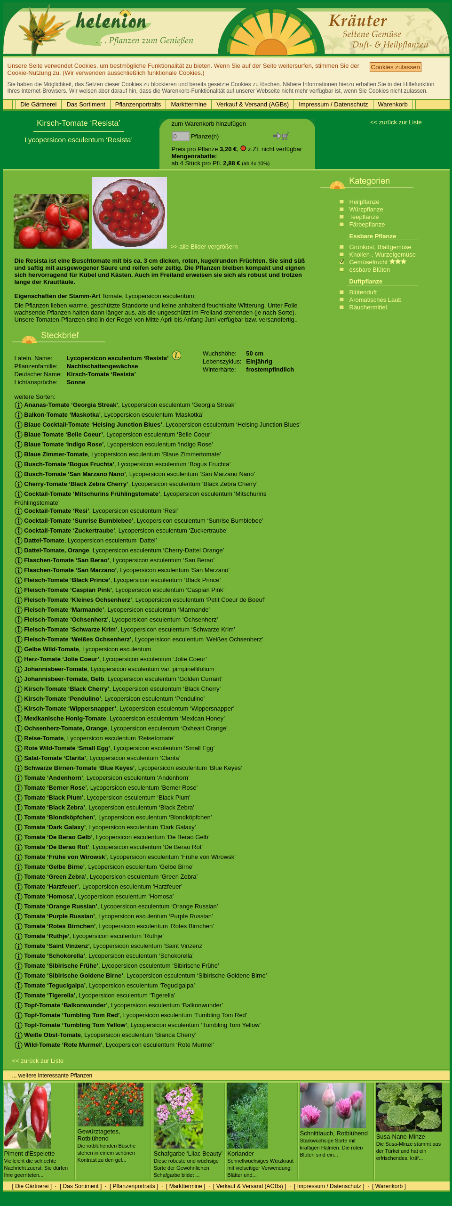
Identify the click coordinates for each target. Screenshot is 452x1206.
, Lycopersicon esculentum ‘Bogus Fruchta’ (123, 464)
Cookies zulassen (395, 67)
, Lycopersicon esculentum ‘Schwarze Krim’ (125, 629)
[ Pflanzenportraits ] (134, 1186)
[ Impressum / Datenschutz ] (329, 1186)
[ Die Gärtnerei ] (32, 1186)
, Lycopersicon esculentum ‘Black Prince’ (118, 579)
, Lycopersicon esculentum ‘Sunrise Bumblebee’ (139, 520)
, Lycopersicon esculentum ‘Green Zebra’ (106, 876)
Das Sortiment (85, 104)
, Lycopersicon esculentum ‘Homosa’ (94, 896)
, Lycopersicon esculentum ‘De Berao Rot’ (109, 846)
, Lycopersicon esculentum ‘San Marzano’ (122, 570)
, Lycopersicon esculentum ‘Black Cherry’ (118, 688)
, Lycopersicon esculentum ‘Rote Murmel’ (114, 1044)
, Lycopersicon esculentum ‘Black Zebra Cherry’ (136, 483)
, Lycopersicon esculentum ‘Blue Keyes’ (129, 767)
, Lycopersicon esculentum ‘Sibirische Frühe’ (117, 965)
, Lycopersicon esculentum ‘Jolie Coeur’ (111, 659)
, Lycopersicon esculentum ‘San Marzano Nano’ (135, 474)
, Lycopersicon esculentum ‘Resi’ (96, 510)
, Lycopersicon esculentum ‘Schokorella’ (104, 955)
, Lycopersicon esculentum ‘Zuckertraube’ (121, 530)
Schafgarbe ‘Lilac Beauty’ (188, 1160)
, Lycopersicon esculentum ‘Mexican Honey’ (120, 718)
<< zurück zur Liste (396, 122)
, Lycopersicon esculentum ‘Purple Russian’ (114, 916)
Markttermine (188, 104)
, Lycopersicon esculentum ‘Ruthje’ (89, 935)
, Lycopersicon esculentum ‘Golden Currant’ (119, 678)
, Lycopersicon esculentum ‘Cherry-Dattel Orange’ (119, 550)
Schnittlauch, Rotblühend (334, 1140)
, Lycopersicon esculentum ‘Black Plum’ (103, 797)
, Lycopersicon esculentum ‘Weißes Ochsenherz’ (139, 639)
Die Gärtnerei (38, 104)
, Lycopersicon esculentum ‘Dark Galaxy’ (105, 827)
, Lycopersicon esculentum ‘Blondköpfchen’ (113, 817)
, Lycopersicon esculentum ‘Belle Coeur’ (113, 434)
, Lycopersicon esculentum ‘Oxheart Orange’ (121, 728)
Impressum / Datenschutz (333, 104)
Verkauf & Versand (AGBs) (252, 104)
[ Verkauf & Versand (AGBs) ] (249, 1186)
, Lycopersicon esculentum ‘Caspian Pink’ (120, 589)
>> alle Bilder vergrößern (204, 246)
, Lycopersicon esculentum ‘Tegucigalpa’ (105, 985)
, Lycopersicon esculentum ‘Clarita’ (98, 757)
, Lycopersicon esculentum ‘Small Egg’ (115, 748)
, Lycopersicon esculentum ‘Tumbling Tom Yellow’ (138, 1024)
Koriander (260, 1160)
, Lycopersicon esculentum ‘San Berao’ (115, 560)
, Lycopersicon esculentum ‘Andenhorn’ (102, 777)
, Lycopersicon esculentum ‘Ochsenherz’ (116, 619)
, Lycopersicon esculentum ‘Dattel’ (86, 540)
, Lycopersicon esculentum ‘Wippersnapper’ (125, 708)
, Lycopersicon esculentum (83, 649)
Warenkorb (393, 104)
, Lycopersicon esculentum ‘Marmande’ (112, 609)
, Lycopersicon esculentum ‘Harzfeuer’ (99, 886)
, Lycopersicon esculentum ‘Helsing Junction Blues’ (158, 424)
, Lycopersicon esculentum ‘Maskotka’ (109, 414)
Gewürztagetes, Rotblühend (110, 1142)
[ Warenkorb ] (389, 1186)
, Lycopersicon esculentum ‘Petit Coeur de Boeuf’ (140, 599)
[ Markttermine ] (185, 1186)
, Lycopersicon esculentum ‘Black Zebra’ (105, 807)
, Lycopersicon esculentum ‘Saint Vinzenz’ (109, 945)
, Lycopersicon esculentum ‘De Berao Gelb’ (112, 837)
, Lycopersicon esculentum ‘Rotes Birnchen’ (114, 926)
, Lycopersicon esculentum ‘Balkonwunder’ (119, 1005)
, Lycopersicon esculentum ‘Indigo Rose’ (114, 444)
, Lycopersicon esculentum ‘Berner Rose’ (106, 787)
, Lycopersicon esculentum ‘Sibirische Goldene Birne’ (141, 975)
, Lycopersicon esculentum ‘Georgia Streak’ (125, 404)
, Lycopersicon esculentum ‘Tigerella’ (95, 995)
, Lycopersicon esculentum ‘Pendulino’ (110, 698)
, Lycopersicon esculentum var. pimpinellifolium (114, 668)
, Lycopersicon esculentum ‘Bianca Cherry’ (106, 1034)
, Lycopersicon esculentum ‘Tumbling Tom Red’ (131, 1015)
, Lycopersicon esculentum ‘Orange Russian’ (116, 906)
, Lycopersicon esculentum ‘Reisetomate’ (95, 738)
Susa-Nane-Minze (409, 1143)
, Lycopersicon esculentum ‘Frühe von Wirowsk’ (125, 856)
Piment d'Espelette (36, 1160)
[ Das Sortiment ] (81, 1186)
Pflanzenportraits (138, 104)
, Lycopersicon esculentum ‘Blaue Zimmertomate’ (118, 454)
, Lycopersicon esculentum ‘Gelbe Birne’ (104, 866)
